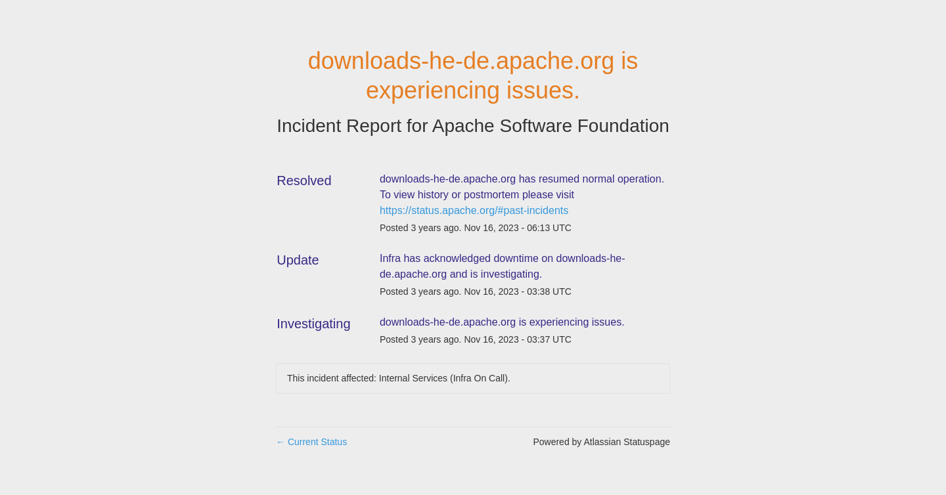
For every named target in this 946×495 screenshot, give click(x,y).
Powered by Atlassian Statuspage (601, 442)
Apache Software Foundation (550, 126)
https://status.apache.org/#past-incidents (474, 210)
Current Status (311, 442)
